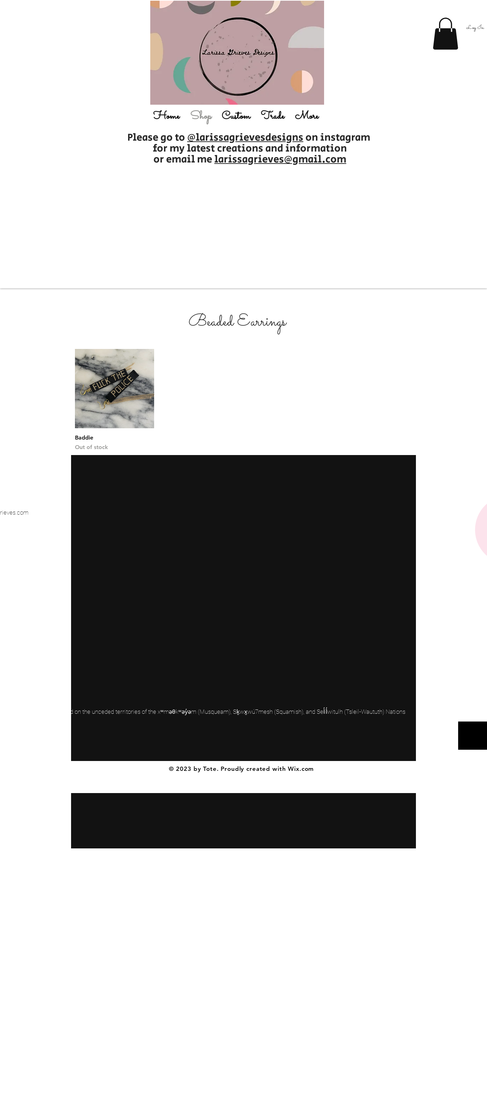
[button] (445, 34)
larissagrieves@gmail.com (280, 159)
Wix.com (301, 768)
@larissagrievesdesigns (245, 137)
